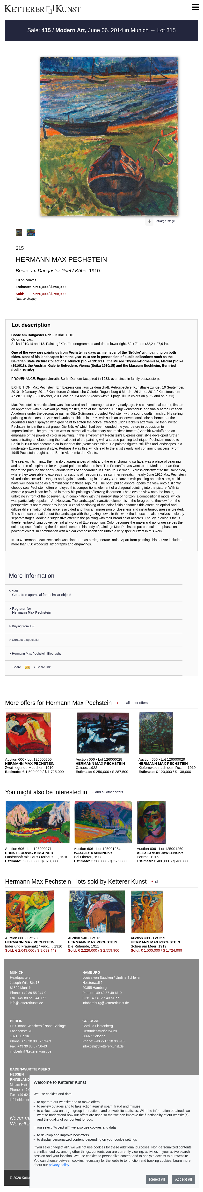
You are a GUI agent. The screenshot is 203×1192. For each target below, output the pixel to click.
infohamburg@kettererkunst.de (105, 1003)
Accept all (183, 1179)
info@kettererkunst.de (26, 1003)
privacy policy (59, 1165)
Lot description (31, 325)
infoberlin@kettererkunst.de (30, 1051)
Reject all (157, 1179)
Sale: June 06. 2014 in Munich (88, 30)
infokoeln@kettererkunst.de (103, 1046)
